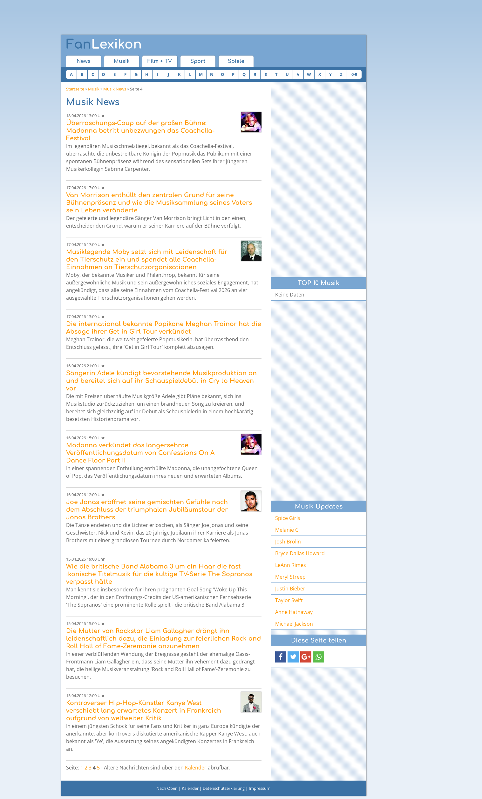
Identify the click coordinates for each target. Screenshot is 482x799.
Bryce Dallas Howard (300, 553)
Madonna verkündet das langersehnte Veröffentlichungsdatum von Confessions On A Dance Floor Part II (140, 453)
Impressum (259, 788)
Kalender (196, 767)
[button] (280, 657)
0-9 (354, 74)
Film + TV (159, 61)
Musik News (114, 89)
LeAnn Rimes (290, 565)
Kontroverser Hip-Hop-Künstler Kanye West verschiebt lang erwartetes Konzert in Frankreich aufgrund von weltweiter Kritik (143, 711)
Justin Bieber (290, 588)
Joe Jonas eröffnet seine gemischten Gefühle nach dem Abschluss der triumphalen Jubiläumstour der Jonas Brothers (147, 510)
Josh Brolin (288, 541)
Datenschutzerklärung (224, 788)
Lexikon (104, 44)
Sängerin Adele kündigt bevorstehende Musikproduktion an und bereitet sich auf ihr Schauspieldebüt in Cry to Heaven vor (161, 381)
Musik (122, 61)
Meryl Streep (290, 576)
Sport (197, 61)
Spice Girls (287, 518)
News (84, 61)
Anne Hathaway (294, 612)
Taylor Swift (289, 600)
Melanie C (286, 529)
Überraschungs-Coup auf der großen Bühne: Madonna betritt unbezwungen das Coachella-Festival (140, 131)
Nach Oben (167, 788)
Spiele (236, 61)
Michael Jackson (294, 623)
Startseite (75, 89)
